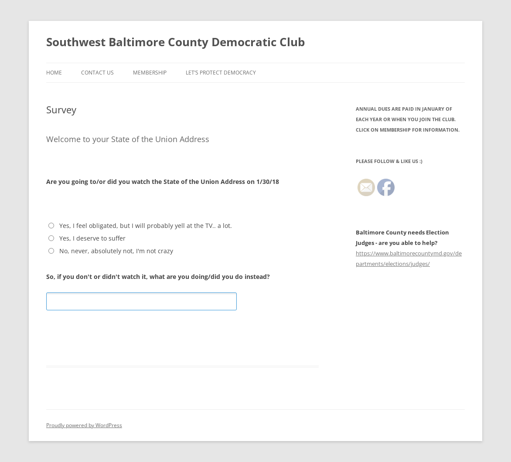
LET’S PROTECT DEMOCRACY (221, 72)
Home (54, 72)
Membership (150, 72)
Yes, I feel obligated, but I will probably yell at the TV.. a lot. (145, 225)
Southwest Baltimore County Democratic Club (175, 42)
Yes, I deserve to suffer (92, 238)
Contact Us (97, 72)
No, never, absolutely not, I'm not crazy (116, 251)
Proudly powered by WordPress (84, 425)
